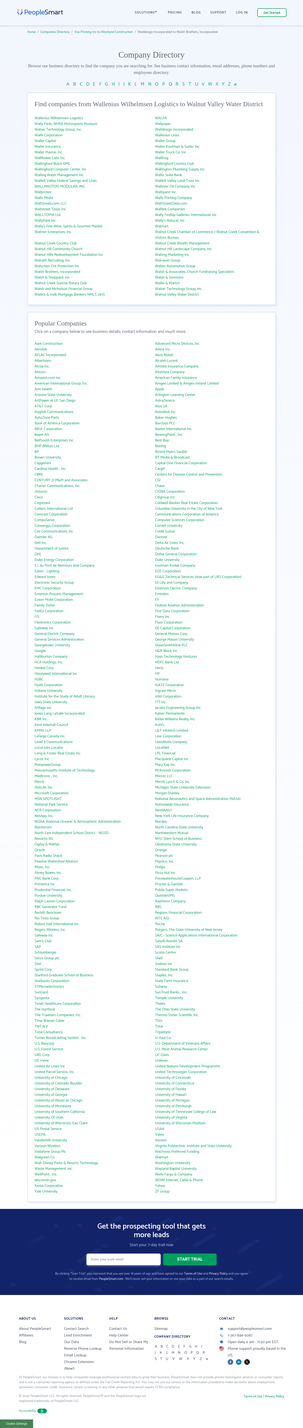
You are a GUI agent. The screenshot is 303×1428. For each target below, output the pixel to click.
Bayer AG (42, 435)
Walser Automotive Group (175, 266)
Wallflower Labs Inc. (50, 158)
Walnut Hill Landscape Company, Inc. (183, 249)
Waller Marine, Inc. (49, 152)
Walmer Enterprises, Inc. (53, 232)
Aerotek (41, 349)
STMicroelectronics (49, 986)
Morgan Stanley (167, 793)
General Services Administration (59, 639)
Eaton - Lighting (47, 571)
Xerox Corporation (49, 1186)
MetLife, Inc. (44, 787)
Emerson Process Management (59, 594)
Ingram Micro (165, 691)
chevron (41, 491)
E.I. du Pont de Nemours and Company (64, 565)
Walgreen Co (44, 1157)
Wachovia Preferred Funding (177, 1151)
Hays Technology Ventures (176, 656)
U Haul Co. (163, 1038)
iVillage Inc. (43, 708)
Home (31, 32)
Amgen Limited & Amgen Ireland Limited (187, 383)
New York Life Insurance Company (182, 816)
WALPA (161, 118)
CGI (157, 480)
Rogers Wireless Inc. (50, 930)
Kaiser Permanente (170, 713)
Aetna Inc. (163, 349)
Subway (161, 986)
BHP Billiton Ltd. (47, 446)
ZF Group (162, 1191)
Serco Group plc (47, 958)
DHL (38, 554)
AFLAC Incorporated (50, 355)
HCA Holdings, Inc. (49, 662)
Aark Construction (48, 343)
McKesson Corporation (173, 770)
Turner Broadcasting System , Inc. (61, 1038)
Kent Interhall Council (51, 725)
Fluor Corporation (168, 622)
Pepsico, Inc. (164, 861)
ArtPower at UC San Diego (55, 400)
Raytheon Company (170, 901)
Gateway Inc (44, 628)
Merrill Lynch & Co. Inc (172, 782)
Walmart (161, 226)
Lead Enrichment (78, 1335)
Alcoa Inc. (42, 366)
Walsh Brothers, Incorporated (57, 272)
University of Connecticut (174, 1083)
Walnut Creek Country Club (55, 243)
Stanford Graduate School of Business (64, 975)
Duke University (167, 560)
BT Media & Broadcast (172, 457)
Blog (23, 1342)
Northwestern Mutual (171, 833)
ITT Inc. (161, 702)
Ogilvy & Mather (47, 844)
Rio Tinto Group (47, 918)
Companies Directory (55, 32)
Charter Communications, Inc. (57, 486)
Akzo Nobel (164, 355)
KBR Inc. (41, 719)
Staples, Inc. (164, 975)
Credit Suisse (165, 531)
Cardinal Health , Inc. (50, 469)
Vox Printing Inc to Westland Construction (103, 32)
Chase (160, 486)
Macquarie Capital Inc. (172, 759)
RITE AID (162, 918)
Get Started (272, 13)
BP (37, 452)
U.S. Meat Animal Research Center (181, 1049)
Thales (160, 1004)
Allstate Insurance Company (177, 366)
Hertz (159, 668)
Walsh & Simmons (169, 277)
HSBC (39, 679)
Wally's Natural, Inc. (170, 220)
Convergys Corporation (52, 526)
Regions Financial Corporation (178, 912)
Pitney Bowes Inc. (48, 873)
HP (157, 673)
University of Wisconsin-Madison (180, 1123)
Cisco (39, 497)
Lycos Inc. (42, 759)
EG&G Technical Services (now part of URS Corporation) (198, 577)
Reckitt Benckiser (48, 912)
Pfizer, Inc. (42, 867)
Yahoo (160, 1186)
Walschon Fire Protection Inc (57, 266)
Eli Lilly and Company (171, 582)
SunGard (41, 992)
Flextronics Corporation (53, 622)
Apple (159, 389)
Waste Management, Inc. (54, 1169)
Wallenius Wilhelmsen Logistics (59, 118)
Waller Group (165, 141)
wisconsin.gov (45, 1180)
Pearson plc (164, 856)
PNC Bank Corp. (47, 878)
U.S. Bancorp (44, 1043)
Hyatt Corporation (48, 685)
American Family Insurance (176, 378)
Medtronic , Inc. (46, 776)
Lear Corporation (168, 736)
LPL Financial (165, 753)
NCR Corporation (48, 810)
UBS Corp (42, 1055)
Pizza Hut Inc (165, 873)
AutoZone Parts (47, 417)
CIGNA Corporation (170, 491)
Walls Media (44, 198)
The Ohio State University (175, 1009)
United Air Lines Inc (50, 1066)
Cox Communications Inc (54, 531)
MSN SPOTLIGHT (48, 799)
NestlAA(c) (163, 810)
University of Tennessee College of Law (185, 1112)
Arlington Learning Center (175, 395)
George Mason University (174, 639)
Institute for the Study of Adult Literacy (65, 696)
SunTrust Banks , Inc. (171, 992)
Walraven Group (167, 260)
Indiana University (48, 691)
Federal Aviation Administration (179, 605)
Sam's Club (43, 941)
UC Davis (162, 1055)
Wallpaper (163, 124)
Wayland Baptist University (176, 1169)
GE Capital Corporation (172, 628)
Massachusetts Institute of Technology (65, 770)
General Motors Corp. (171, 634)
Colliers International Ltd (54, 508)
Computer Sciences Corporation (180, 520)
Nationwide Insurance (172, 804)
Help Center (119, 1335)
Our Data (71, 1342)
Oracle (40, 850)
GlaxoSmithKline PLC (171, 645)
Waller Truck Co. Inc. (171, 152)
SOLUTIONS (146, 12)
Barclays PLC (165, 423)
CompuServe (44, 520)
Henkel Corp (44, 668)
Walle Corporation (48, 135)
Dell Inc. (41, 543)
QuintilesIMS (165, 895)
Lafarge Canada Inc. (50, 736)
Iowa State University (51, 702)
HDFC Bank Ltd (167, 662)
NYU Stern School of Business (178, 839)
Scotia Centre (165, 952)
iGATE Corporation (169, 685)
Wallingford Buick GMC (52, 164)
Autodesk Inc (165, 412)
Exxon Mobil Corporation (54, 600)
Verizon (161, 1140)
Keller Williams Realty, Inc (175, 719)
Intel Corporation (168, 696)
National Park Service (51, 804)
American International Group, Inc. (61, 383)
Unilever (161, 1060)
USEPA (40, 1134)
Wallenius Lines (167, 135)
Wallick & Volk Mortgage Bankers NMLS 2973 (70, 294)
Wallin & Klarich (167, 283)
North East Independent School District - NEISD (72, 833)
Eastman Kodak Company (175, 565)
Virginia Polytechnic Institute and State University (193, 1146)
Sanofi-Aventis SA (169, 941)
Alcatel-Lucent (166, 361)
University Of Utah (49, 1117)
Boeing (160, 446)
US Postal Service (48, 1129)
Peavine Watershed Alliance (56, 861)
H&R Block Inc (166, 651)
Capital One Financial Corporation (181, 463)
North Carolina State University (179, 827)
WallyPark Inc (45, 220)
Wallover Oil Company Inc (175, 186)
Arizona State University (53, 395)
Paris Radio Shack (48, 856)
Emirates (162, 594)
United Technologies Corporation (181, 1072)
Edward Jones (45, 577)
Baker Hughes (166, 417)
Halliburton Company (51, 656)
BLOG (196, 12)
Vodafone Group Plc (50, 1151)
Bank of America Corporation (57, 423)
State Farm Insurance (171, 981)
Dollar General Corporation (176, 554)
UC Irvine (42, 1060)
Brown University (48, 457)
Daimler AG (43, 537)
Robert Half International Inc (57, 924)
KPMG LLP (43, 730)
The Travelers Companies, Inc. (58, 1015)
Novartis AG (44, 839)
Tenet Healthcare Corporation (58, 1004)
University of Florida (170, 1089)
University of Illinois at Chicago (58, 1100)
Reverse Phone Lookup (83, 1348)
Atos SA (161, 406)
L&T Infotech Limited (171, 730)
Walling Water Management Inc (59, 175)
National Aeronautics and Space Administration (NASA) (198, 799)
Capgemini (43, 463)
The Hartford (45, 1009)
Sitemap (161, 1329)
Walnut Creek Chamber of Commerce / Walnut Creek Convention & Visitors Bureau (207, 235)
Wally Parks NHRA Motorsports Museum (66, 124)
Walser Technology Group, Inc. (58, 129)
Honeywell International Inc (56, 673)
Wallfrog (161, 158)
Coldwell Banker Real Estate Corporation (186, 503)
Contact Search (76, 1329)
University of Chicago (51, 1077)
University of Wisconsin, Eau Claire (61, 1123)
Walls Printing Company (173, 198)
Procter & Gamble (169, 884)
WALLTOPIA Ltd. (48, 215)
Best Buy (162, 440)
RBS (158, 907)
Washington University (172, 1163)
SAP (38, 947)
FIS (37, 617)
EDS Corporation (168, 571)
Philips (160, 867)
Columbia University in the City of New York (189, 508)
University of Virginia (171, 1117)
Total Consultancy (49, 1032)
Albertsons (43, 361)
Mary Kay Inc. (165, 765)
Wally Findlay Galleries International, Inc (186, 215)
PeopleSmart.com (111, 1279)
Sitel (38, 964)
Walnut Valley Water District (177, 294)
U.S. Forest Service (49, 1049)
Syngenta (42, 998)
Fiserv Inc (162, 617)
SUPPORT (218, 12)
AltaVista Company (170, 372)
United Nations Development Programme (187, 1066)
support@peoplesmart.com (245, 1329)
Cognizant (42, 503)
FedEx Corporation (49, 611)
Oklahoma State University (176, 844)
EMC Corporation (48, 588)
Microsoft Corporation (52, 793)
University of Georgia (51, 1095)
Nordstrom (43, 827)
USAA (159, 1129)
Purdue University (48, 895)
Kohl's (160, 725)
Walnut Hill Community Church (59, 249)
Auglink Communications (54, 412)
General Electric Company (55, 634)
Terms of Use (193, 1273)
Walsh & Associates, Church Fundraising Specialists (194, 272)
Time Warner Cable (49, 1021)
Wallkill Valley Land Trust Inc (177, 181)
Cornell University (169, 526)
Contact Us (118, 1329)
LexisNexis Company (171, 742)
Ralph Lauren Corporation (55, 901)
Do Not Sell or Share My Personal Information (128, 1345)
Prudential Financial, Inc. (53, 890)
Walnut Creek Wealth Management (182, 243)
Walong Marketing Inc (172, 255)
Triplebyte (163, 1032)
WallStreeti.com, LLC (51, 203)
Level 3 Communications (54, 742)
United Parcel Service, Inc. (55, 1072)
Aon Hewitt (43, 389)
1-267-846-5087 (236, 1335)
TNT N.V (41, 1026)
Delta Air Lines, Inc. (170, 543)
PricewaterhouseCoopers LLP (178, 878)
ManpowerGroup (48, 765)
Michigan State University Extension (182, 787)
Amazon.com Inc (48, 378)
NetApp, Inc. (44, 816)
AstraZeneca (165, 400)
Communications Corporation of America (186, 514)
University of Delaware (52, 1089)
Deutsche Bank (167, 548)
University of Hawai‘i (171, 1095)
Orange (161, 850)
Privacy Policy (218, 1273)
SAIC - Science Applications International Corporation (196, 935)
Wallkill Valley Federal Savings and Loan (66, 181)
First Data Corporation (172, 611)
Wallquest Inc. (166, 192)
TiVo (158, 1021)
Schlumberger (46, 952)
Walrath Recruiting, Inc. (53, 260)
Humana (161, 679)
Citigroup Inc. (165, 497)
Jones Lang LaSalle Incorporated (60, 713)
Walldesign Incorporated (174, 129)
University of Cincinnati (173, 1077)
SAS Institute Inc (168, 947)
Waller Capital (45, 141)
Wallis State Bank (168, 175)
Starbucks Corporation (52, 981)
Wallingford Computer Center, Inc (60, 169)
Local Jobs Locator (49, 747)
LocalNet (162, 747)
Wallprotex (43, 192)
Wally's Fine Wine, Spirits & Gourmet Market (68, 226)
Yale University (46, 1191)
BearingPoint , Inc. (169, 435)
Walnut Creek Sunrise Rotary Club (61, 283)
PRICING (175, 12)
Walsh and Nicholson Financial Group (64, 289)
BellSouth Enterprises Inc (54, 440)
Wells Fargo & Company (173, 1174)
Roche (160, 924)
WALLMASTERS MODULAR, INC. (60, 186)
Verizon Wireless (47, 1146)
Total (159, 1026)
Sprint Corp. (44, 969)
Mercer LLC (164, 776)
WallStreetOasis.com (171, 203)
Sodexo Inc (163, 964)
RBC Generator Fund (51, 907)
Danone (161, 537)
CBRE (39, 474)
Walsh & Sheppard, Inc (52, 277)
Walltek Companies (170, 209)
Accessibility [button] (33, 1411)
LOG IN (242, 12)
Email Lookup (75, 1355)
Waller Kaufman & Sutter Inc (177, 146)
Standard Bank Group (171, 969)
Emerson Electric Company (176, 588)
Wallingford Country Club (174, 164)
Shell (159, 958)
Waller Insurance (48, 146)
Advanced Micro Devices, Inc (177, 343)
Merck (39, 782)
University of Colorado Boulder (58, 1083)
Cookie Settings (16, 1423)
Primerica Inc (45, 884)
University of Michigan (172, 1100)
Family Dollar (45, 605)
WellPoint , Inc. (46, 1174)
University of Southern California (60, 1112)
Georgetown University (52, 645)
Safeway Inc (44, 935)
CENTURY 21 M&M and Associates (61, 480)
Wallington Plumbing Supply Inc (180, 169)
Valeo (159, 1134)
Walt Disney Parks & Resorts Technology (66, 1163)
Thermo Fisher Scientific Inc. (177, 1015)
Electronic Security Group (54, 582)
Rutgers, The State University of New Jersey (188, 930)
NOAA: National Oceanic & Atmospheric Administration (78, 821)
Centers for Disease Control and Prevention (188, 474)
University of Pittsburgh (173, 1106)
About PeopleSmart (35, 1329)
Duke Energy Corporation (54, 560)
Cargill (160, 469)
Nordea (161, 821)
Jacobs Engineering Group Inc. (178, 708)
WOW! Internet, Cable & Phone (179, 1180)
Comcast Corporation (51, 514)
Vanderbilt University (51, 1140)
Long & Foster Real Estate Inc (57, 753)
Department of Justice (52, 548)
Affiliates (26, 1335)
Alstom (40, 372)
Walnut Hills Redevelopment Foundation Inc (69, 255)
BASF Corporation (48, 429)
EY (157, 600)
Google (40, 651)
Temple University (169, 998)
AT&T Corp (43, 406)
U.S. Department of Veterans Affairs (182, 1043)
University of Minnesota (53, 1106)
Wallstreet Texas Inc (50, 209)
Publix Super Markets (171, 890)
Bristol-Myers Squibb (171, 452)
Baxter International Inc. (173, 429)
